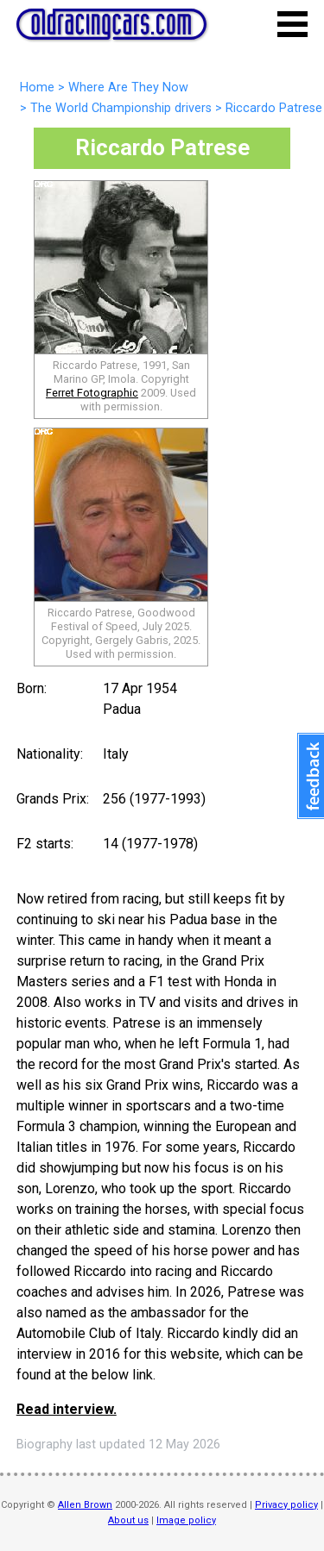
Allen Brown (85, 1504)
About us (128, 1520)
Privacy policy (286, 1504)
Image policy (186, 1520)
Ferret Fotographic (92, 392)
